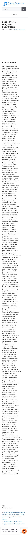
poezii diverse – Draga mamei (13, 521)
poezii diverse (16, 515)
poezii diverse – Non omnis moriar (14, 524)
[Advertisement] (14, 47)
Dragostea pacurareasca (11, 512)
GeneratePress (21, 532)
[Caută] (24, 9)
